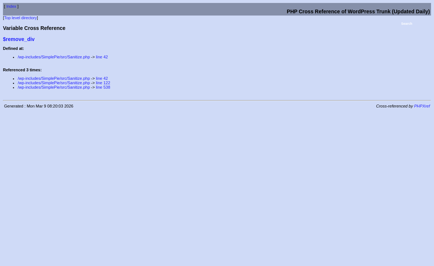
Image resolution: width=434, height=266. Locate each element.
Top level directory (20, 18)
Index (11, 6)
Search (406, 23)
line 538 (103, 87)
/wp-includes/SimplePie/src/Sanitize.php (54, 57)
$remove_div (19, 39)
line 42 (102, 57)
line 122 (103, 83)
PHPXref (422, 106)
